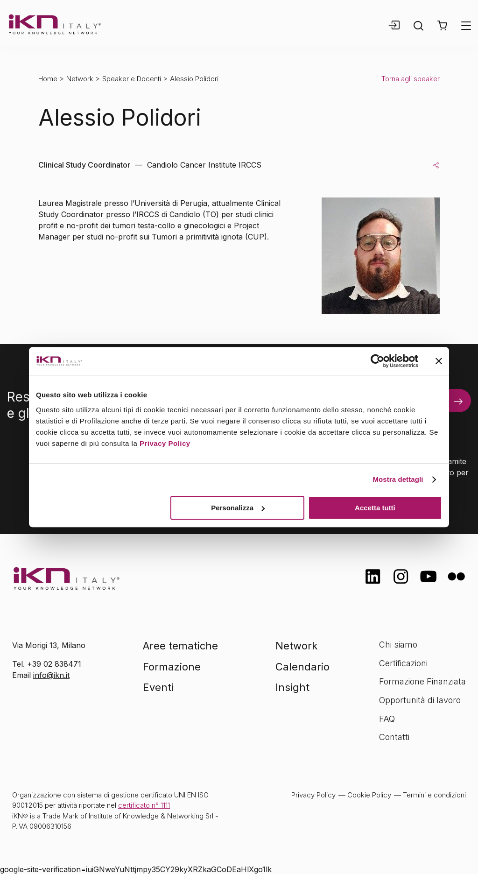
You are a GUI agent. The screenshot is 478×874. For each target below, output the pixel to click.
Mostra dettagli (398, 479)
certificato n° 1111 (144, 805)
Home (47, 78)
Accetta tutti (375, 508)
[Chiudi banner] (439, 361)
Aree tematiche (180, 646)
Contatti (394, 737)
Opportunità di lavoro (420, 700)
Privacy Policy (165, 443)
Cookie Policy (369, 794)
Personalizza (238, 508)
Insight (292, 687)
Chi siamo (398, 644)
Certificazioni (403, 663)
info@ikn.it (51, 675)
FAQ (387, 719)
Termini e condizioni (434, 794)
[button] (442, 25)
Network (79, 78)
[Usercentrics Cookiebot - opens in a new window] (377, 361)
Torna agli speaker (410, 78)
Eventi (158, 687)
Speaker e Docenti (131, 78)
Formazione (172, 667)
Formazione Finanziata (422, 681)
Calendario (302, 667)
